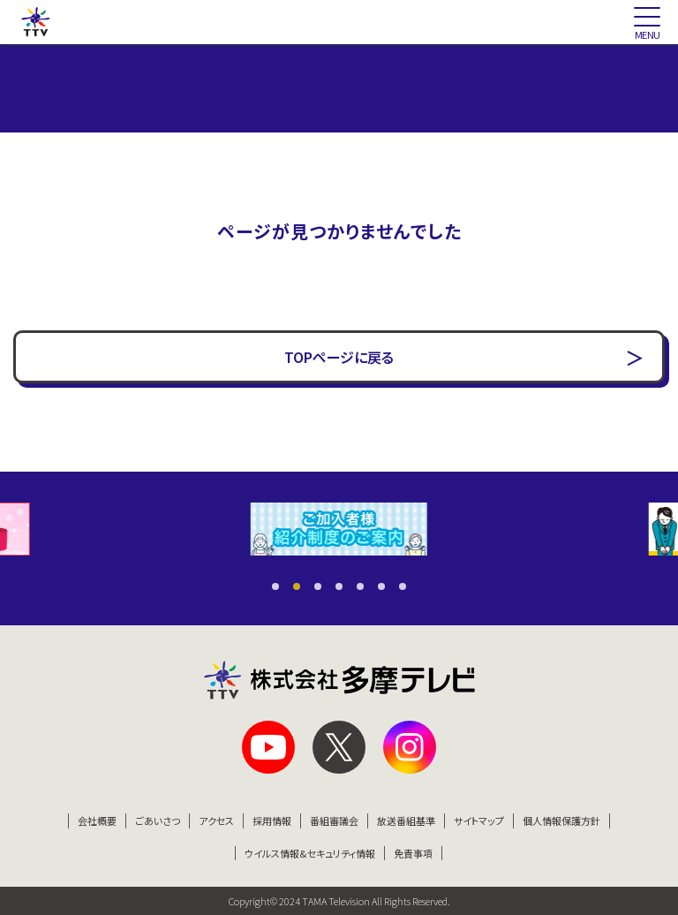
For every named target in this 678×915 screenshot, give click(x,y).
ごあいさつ (157, 820)
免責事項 (413, 853)
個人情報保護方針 (561, 820)
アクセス (216, 820)
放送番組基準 (406, 820)
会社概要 (97, 820)
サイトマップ (479, 820)
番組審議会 (334, 820)
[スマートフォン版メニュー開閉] (647, 22)
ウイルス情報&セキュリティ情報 (310, 853)
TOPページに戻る (339, 356)
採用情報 (271, 820)
